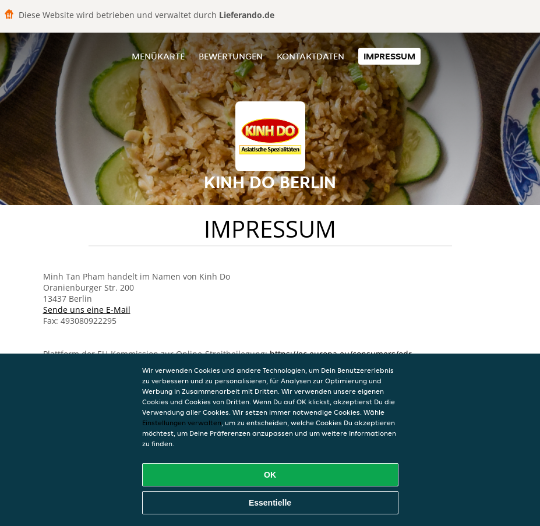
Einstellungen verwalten (181, 422)
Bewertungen (231, 56)
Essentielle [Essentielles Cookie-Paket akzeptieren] (270, 502)
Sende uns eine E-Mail (86, 309)
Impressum (389, 56)
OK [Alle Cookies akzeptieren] (270, 474)
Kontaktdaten (310, 56)
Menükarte (158, 56)
